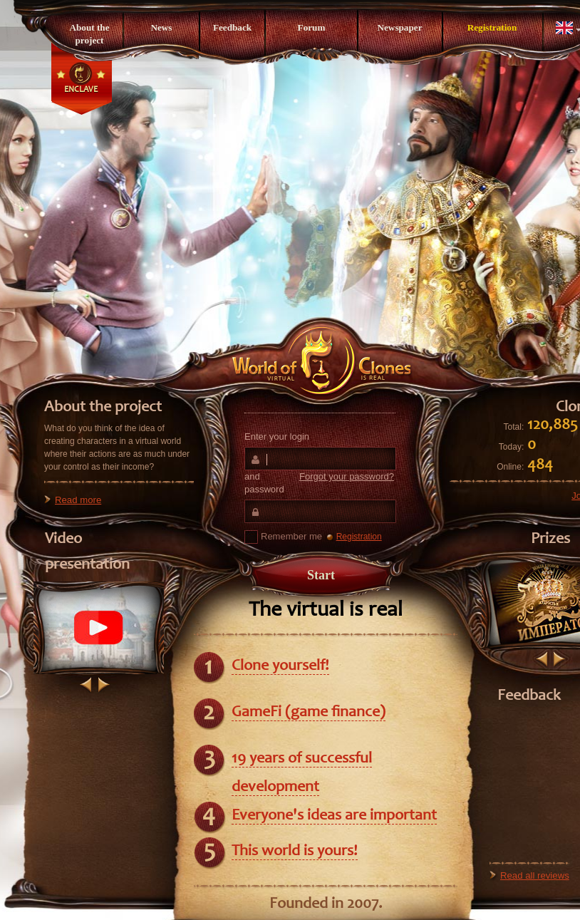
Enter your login (276, 436)
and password (319, 482)
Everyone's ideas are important (334, 816)
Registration (492, 27)
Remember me (283, 537)
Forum (312, 27)
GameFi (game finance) (308, 712)
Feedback (232, 27)
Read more (78, 500)
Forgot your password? (346, 476)
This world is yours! (295, 851)
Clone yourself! (280, 666)
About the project (89, 34)
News (161, 27)
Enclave (81, 90)
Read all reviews (534, 875)
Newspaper (399, 27)
